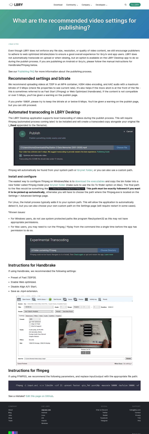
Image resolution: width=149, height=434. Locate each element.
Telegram (104, 421)
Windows (44, 423)
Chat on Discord (102, 410)
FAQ (139, 421)
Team (10, 421)
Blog (10, 412)
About (10, 410)
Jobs (10, 415)
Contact (138, 412)
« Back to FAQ (13, 44)
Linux (43, 415)
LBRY (20, 4)
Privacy (138, 415)
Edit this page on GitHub (39, 396)
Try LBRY (135, 4)
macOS (44, 421)
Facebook (104, 418)
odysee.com (46, 410)
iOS (42, 418)
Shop (10, 418)
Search (125, 5)
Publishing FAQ (26, 71)
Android (44, 412)
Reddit (105, 415)
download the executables (90, 181)
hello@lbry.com (135, 410)
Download (58, 5)
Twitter (105, 412)
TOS (139, 418)
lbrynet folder (84, 170)
